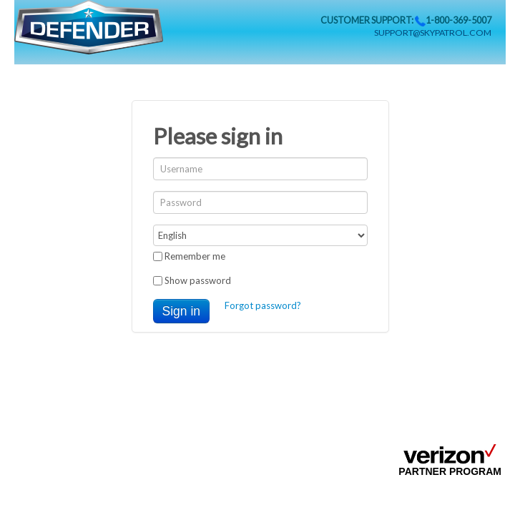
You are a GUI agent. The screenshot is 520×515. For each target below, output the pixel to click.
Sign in (181, 311)
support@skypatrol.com (432, 32)
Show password (192, 280)
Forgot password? (263, 305)
